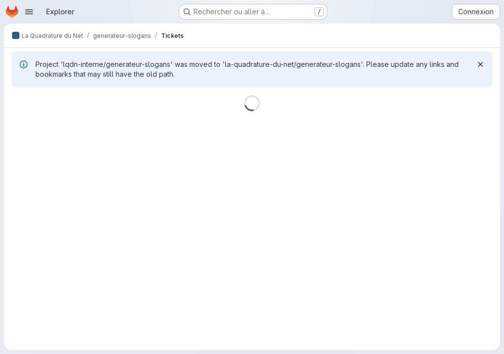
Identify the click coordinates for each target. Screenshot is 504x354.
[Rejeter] (480, 64)
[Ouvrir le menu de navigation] (29, 12)
